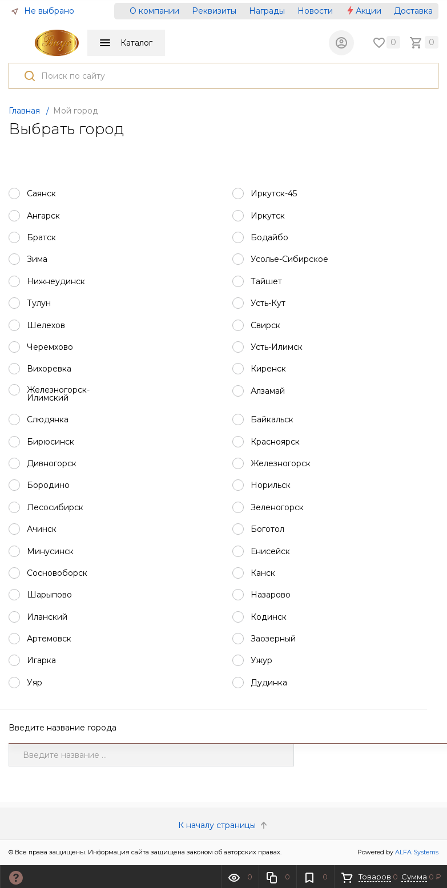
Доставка (413, 11)
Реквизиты (214, 11)
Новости (315, 11)
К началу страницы (223, 826)
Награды (267, 11)
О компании (154, 11)
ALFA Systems (416, 853)
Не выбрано (42, 11)
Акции (363, 11)
